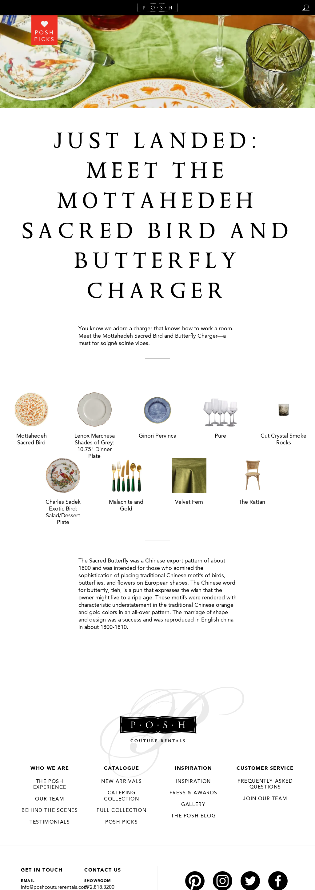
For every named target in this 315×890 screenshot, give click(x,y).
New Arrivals (121, 781)
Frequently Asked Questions (265, 784)
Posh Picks (121, 822)
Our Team (49, 799)
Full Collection (121, 810)
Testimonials (50, 822)
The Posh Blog (193, 816)
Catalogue (121, 768)
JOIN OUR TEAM (265, 799)
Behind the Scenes (50, 810)
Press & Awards (193, 793)
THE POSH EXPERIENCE (49, 784)
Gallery (193, 804)
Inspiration (193, 768)
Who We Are (49, 768)
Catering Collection (121, 796)
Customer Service (265, 768)
